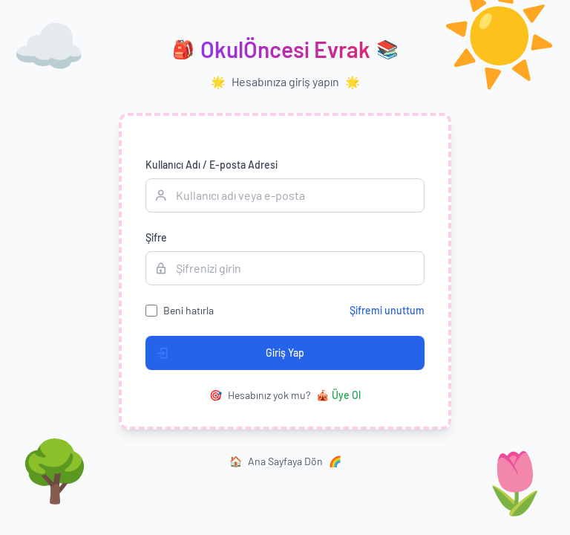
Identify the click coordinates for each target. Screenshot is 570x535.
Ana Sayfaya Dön (285, 461)
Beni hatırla (188, 310)
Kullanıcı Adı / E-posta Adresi (211, 164)
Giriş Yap (225, 353)
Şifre (156, 237)
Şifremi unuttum (387, 310)
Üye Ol (338, 395)
